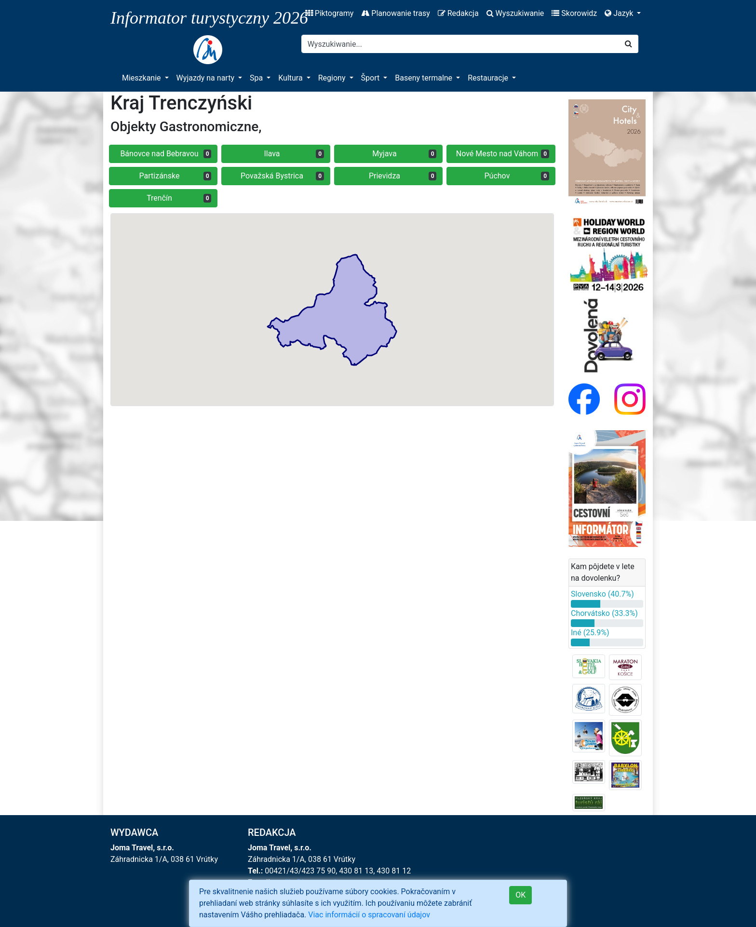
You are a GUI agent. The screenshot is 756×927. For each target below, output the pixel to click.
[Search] (460, 44)
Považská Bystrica (282, 175)
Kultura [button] (291, 77)
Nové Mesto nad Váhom (502, 153)
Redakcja (458, 13)
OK (520, 895)
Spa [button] (257, 77)
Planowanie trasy (395, 13)
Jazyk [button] (620, 13)
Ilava (294, 153)
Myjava (404, 153)
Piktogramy (329, 13)
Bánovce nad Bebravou (165, 153)
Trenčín (179, 198)
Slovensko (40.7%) (602, 594)
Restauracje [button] (489, 77)
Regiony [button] (333, 77)
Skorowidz (574, 13)
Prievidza (403, 175)
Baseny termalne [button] (424, 77)
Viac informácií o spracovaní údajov (369, 914)
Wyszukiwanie (515, 13)
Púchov (517, 175)
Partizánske (175, 175)
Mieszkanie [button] (142, 77)
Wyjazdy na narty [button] (206, 77)
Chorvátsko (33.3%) (604, 613)
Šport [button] (371, 77)
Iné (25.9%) (590, 632)
